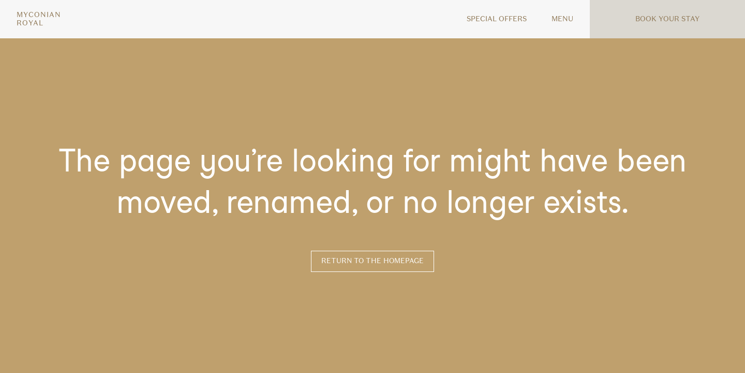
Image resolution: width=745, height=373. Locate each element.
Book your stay (667, 19)
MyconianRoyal (39, 19)
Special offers (497, 19)
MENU (562, 19)
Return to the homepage (372, 260)
